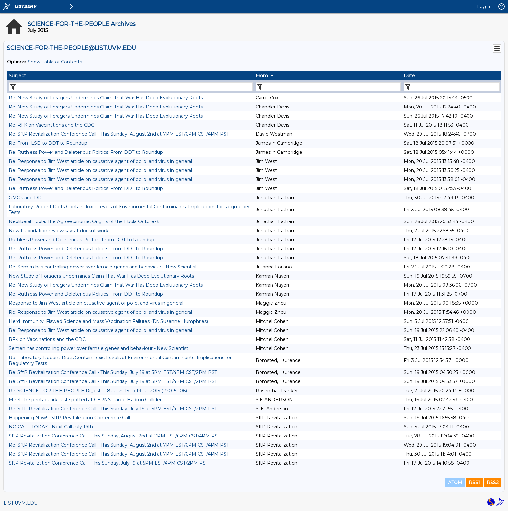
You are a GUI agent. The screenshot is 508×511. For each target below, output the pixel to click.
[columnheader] (130, 75)
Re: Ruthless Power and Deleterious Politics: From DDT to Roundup (86, 152)
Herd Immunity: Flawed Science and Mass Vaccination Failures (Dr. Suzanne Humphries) (108, 321)
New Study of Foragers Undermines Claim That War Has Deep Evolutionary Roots (101, 276)
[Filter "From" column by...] (328, 86)
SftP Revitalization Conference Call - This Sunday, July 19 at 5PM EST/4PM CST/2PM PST (108, 463)
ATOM (455, 482)
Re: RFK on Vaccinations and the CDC (51, 125)
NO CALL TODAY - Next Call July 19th (51, 427)
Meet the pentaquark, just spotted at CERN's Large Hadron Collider (85, 400)
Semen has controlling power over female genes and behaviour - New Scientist (98, 348)
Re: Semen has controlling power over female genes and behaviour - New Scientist (103, 267)
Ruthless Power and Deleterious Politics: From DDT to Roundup (81, 240)
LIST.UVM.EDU (21, 503)
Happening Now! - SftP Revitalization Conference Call (69, 418)
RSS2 (493, 482)
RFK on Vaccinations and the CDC (47, 339)
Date (409, 76)
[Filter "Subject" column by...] (131, 86)
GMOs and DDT (26, 197)
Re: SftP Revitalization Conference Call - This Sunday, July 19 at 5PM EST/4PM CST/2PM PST (113, 372)
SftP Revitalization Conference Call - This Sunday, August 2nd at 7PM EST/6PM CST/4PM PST (114, 436)
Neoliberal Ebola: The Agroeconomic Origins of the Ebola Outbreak (84, 221)
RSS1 (474, 482)
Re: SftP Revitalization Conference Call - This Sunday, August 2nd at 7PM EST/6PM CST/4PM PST (119, 134)
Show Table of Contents (55, 62)
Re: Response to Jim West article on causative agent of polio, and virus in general (100, 161)
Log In (484, 6)
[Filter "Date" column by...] (452, 86)
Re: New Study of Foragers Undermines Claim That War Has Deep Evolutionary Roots (106, 98)
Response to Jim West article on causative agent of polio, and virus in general (96, 303)
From (262, 76)
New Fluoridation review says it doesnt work (58, 230)
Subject (17, 76)
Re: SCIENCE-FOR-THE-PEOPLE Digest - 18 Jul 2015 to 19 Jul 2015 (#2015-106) (98, 390)
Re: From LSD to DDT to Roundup (48, 143)
